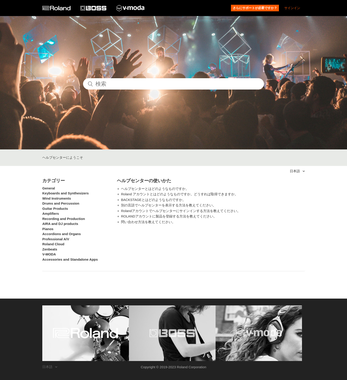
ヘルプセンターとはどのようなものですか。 (155, 189)
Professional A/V (55, 239)
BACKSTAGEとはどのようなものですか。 (153, 200)
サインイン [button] (292, 8)
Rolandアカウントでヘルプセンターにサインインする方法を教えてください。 (180, 211)
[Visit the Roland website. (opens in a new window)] (85, 333)
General (48, 188)
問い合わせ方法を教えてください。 (148, 222)
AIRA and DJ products (60, 224)
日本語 (295, 171)
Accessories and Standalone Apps (70, 259)
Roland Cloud (53, 244)
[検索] (173, 84)
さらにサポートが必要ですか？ (255, 8)
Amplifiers (50, 213)
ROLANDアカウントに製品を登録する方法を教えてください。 (169, 216)
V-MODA (49, 254)
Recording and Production (63, 219)
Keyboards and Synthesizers (65, 193)
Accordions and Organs (61, 234)
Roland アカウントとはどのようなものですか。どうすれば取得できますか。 (179, 194)
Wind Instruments (56, 198)
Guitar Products (55, 208)
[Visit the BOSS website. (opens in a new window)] (172, 333)
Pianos (47, 229)
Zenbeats (49, 249)
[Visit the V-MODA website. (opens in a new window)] (259, 333)
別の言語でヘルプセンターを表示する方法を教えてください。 (168, 205)
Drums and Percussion (60, 203)
